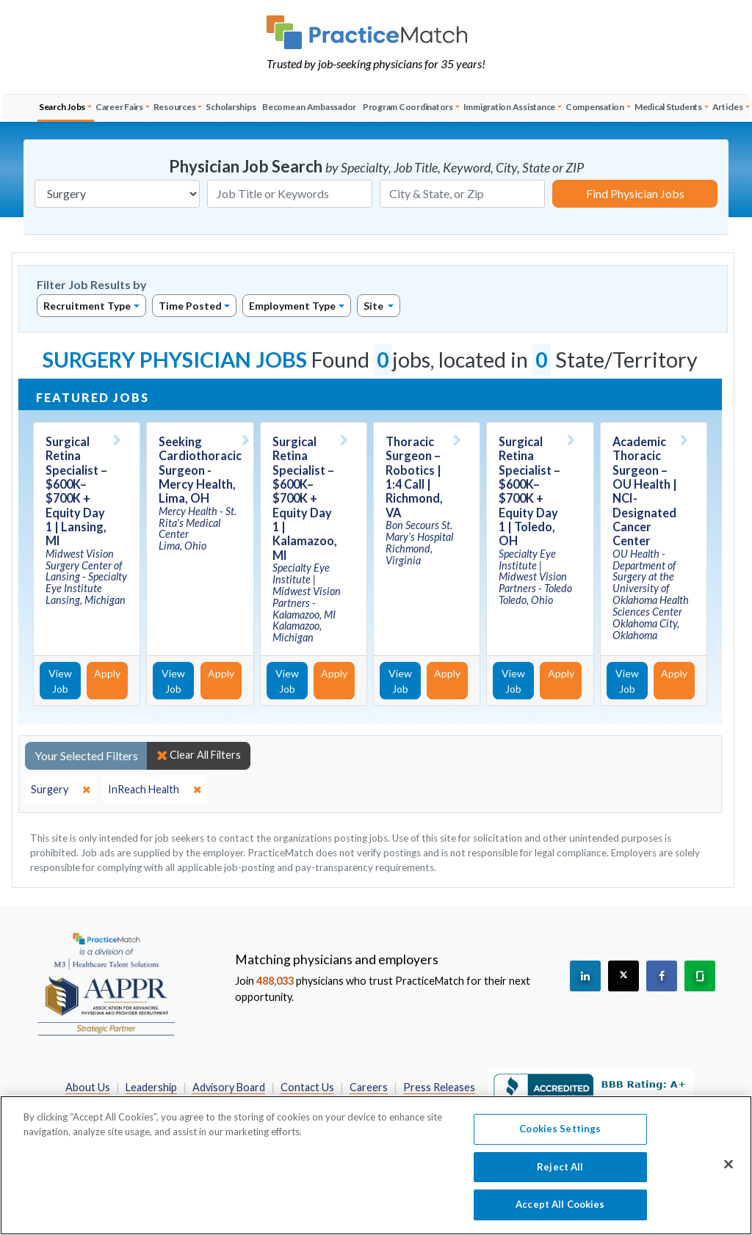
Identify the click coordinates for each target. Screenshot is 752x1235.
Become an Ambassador (309, 106)
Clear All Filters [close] (198, 755)
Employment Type (292, 305)
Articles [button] (727, 106)
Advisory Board (228, 1087)
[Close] (728, 1164)
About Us (87, 1087)
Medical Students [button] (668, 106)
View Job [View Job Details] (60, 681)
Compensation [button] (594, 106)
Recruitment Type (87, 305)
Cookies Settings (560, 1128)
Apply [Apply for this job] (107, 673)
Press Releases (439, 1087)
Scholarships (231, 106)
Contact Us (307, 1087)
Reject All (560, 1167)
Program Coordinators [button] (408, 106)
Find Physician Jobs (635, 193)
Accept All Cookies (560, 1204)
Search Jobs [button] (62, 106)
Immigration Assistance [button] (509, 106)
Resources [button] (174, 106)
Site (375, 305)
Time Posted (190, 305)
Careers (369, 1087)
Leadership (151, 1087)
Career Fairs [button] (119, 106)
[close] (60, 790)
